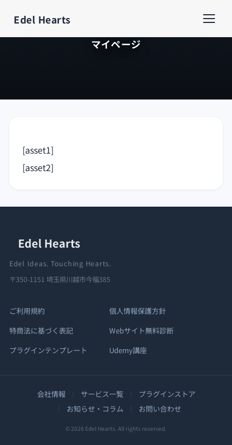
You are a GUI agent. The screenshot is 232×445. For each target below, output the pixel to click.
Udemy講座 (128, 350)
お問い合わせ (160, 408)
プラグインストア (167, 394)
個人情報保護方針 (137, 311)
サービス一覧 (102, 394)
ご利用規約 (27, 311)
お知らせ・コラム (95, 408)
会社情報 (51, 394)
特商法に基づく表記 (41, 330)
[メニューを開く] (212, 19)
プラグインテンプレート (48, 350)
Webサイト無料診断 (141, 330)
